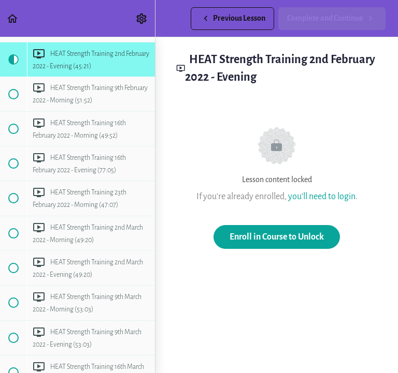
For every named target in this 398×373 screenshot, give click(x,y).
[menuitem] (142, 18)
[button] (13, 18)
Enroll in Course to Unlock (277, 236)
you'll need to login (322, 196)
